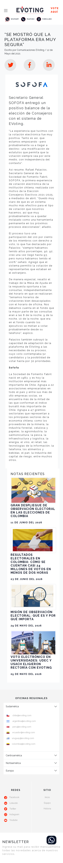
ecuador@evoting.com (23, 732)
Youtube (13, 820)
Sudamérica (12, 706)
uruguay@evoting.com (23, 738)
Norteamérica (13, 763)
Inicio (47, 797)
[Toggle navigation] (5, 10)
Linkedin (13, 803)
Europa (10, 770)
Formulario (44, 19)
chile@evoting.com (21, 715)
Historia (47, 808)
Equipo (47, 803)
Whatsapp (12, 19)
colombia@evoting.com (23, 744)
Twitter (12, 808)
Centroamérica (14, 755)
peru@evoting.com (21, 726)
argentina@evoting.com (24, 721)
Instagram (14, 814)
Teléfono (27, 19)
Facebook (14, 797)
